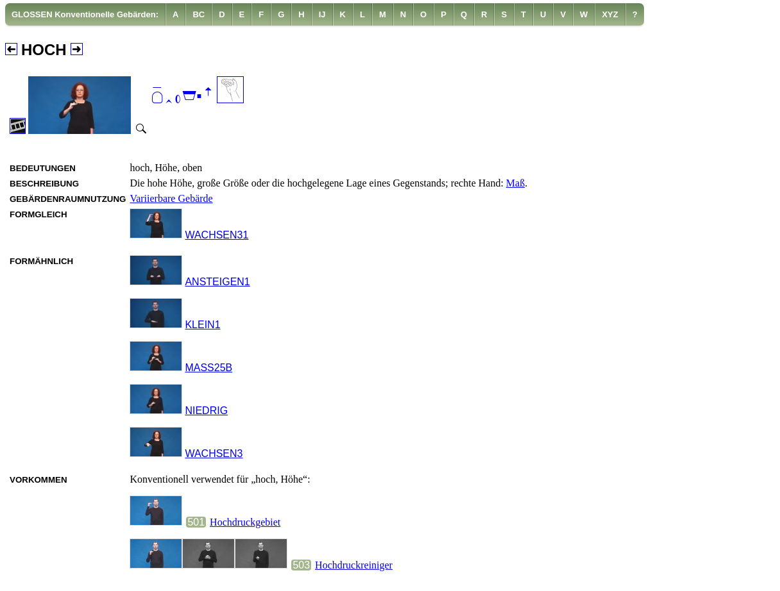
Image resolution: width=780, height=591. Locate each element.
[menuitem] (85, 14)
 (182, 96)
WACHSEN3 (213, 453)
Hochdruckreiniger (354, 565)
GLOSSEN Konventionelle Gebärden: (85, 14)
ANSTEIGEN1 (217, 281)
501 (196, 522)
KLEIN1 (202, 324)
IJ (322, 14)
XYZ (610, 14)
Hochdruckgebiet (245, 522)
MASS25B (208, 367)
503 (301, 565)
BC (198, 14)
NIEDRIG (206, 410)
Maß (515, 183)
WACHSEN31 (216, 234)
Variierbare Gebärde (171, 198)
